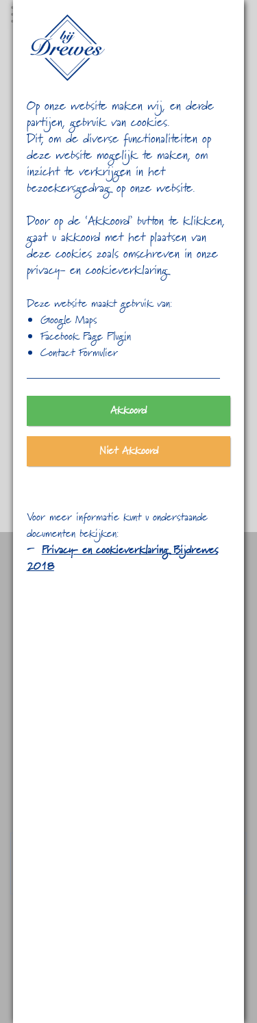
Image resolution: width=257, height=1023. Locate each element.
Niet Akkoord (128, 451)
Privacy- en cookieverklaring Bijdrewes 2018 (122, 559)
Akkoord (128, 411)
